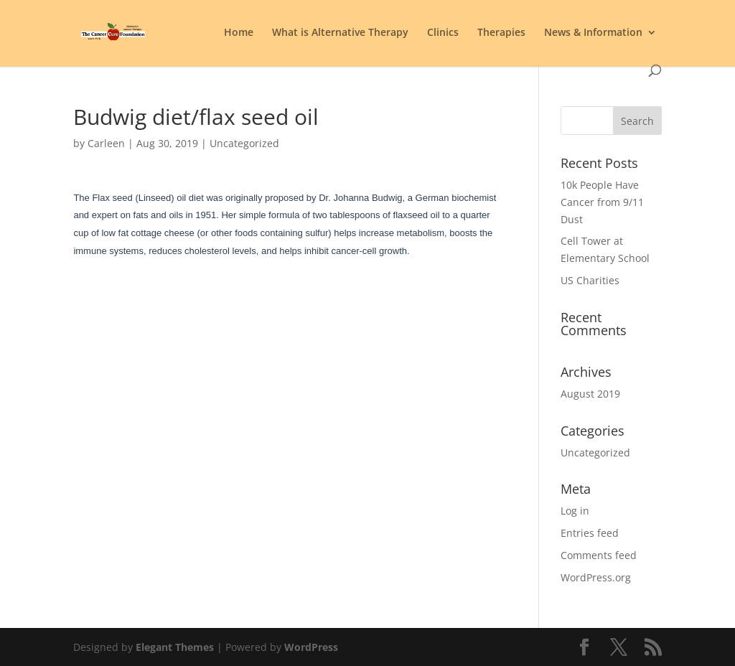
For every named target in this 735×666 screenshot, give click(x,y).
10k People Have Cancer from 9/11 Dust (602, 202)
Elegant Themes (175, 647)
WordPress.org (596, 577)
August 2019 (590, 393)
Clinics (443, 33)
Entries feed (590, 533)
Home (238, 33)
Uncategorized (595, 452)
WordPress (311, 647)
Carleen (106, 143)
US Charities (590, 280)
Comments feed (599, 555)
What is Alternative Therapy (340, 33)
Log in (575, 510)
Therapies (501, 33)
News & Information (593, 33)
